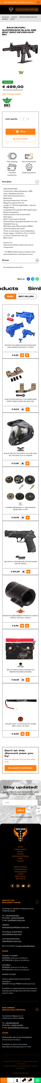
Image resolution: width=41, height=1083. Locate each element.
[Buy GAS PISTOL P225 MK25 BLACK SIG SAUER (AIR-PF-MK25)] (23, 572)
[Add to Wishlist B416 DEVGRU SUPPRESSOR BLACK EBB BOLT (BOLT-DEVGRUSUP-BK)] (20, 139)
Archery (20, 854)
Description (20, 181)
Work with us (20, 879)
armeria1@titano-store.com (18, 1028)
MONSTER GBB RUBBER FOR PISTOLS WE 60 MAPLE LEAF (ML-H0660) (20, 617)
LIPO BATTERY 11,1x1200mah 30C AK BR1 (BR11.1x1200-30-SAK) (20, 725)
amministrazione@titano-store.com (15, 927)
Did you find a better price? (13, 90)
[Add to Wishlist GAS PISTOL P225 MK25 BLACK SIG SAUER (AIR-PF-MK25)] (28, 572)
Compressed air (20, 849)
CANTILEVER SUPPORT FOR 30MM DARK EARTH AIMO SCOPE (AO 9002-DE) (20, 400)
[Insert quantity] (23, 119)
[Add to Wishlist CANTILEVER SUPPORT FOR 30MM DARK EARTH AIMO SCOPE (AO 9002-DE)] (28, 409)
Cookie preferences (30, 1061)
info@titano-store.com (16, 920)
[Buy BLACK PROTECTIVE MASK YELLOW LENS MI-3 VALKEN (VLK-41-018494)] (22, 463)
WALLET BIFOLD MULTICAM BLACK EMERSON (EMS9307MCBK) (20, 671)
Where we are (20, 876)
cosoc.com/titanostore (26, 946)
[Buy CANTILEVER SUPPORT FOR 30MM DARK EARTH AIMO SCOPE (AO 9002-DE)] (23, 409)
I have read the (21, 817)
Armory (20, 851)
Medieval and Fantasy (20, 856)
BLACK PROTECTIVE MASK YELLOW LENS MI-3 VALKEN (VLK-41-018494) (20, 454)
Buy (20, 131)
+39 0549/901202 (12, 916)
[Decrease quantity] (18, 119)
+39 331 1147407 (17, 1025)
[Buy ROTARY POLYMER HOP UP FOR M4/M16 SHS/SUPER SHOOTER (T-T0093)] (22, 355)
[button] (38, 2)
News (10, 296)
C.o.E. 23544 (20, 1064)
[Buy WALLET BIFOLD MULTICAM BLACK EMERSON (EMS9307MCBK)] (23, 680)
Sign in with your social (20, 768)
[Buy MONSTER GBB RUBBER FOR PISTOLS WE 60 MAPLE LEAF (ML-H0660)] (22, 626)
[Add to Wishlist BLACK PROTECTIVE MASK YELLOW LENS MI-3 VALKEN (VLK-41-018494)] (27, 463)
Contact (20, 874)
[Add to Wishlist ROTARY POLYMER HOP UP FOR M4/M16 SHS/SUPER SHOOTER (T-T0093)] (27, 355)
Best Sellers (26, 296)
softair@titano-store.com (27, 2)
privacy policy (27, 817)
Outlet (20, 858)
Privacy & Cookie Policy (12, 1061)
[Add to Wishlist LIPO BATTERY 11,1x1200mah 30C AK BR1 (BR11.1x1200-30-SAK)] (27, 734)
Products (5, 17)
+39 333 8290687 (17, 918)
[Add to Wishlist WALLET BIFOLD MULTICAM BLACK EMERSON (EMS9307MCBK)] (28, 680)
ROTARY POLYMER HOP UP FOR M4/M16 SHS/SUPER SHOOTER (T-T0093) (20, 346)
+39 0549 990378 (12, 1023)
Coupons (20, 861)
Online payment (21, 872)
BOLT (13, 19)
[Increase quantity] (28, 119)
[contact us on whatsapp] (37, 1080)
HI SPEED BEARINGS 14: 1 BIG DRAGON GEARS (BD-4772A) (21, 509)
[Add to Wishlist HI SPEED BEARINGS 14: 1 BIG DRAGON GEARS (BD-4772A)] (28, 517)
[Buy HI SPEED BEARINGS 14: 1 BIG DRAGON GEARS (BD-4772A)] (23, 517)
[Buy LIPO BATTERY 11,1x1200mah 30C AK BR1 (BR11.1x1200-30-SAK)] (22, 734)
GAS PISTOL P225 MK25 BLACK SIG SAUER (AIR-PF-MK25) (20, 563)
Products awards (20, 869)
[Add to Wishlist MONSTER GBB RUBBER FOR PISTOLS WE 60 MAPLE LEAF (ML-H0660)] (27, 626)
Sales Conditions (20, 867)
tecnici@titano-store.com (12, 934)
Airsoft (14, 17)
